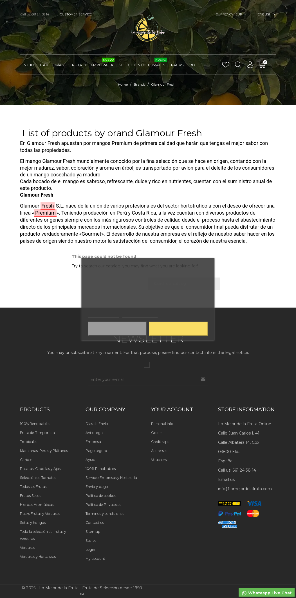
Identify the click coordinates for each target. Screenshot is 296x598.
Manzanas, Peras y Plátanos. (44, 451)
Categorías (52, 65)
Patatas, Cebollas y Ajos (40, 469)
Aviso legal (95, 433)
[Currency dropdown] (241, 14)
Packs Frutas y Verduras (40, 513)
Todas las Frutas (33, 487)
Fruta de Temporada (92, 62)
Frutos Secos (30, 496)
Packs (177, 65)
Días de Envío (97, 424)
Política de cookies (101, 496)
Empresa (93, 442)
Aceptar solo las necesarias (117, 328)
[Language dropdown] (266, 14)
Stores (91, 540)
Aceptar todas (179, 328)
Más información (103, 314)
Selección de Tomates (143, 62)
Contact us (95, 522)
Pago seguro (96, 451)
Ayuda (91, 460)
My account (95, 558)
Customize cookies (140, 314)
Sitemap (93, 531)
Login (90, 549)
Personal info (162, 424)
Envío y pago (97, 487)
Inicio (28, 65)
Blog (194, 65)
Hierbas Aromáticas (36, 504)
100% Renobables (35, 424)
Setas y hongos (33, 522)
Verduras (27, 547)
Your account (172, 409)
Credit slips (160, 442)
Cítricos (26, 460)
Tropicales (28, 442)
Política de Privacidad (104, 504)
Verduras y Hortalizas (38, 556)
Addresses (159, 451)
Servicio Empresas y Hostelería (111, 478)
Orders (156, 433)
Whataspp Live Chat (266, 593)
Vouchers (159, 460)
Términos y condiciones (105, 513)
